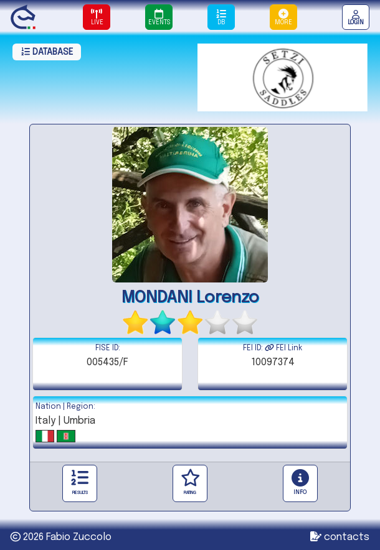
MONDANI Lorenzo (190, 297)
